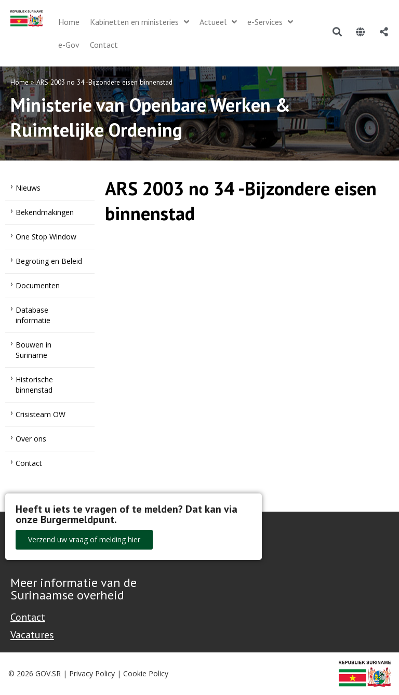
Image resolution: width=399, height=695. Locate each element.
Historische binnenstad (34, 385)
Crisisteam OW (40, 414)
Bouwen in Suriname (33, 350)
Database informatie (33, 315)
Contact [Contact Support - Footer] (27, 617)
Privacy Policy (92, 673)
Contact (29, 463)
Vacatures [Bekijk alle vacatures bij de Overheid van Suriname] (32, 634)
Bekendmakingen (45, 212)
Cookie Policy (145, 673)
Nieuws (28, 188)
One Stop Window (46, 237)
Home (19, 82)
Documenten (38, 285)
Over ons (31, 439)
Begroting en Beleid (49, 261)
